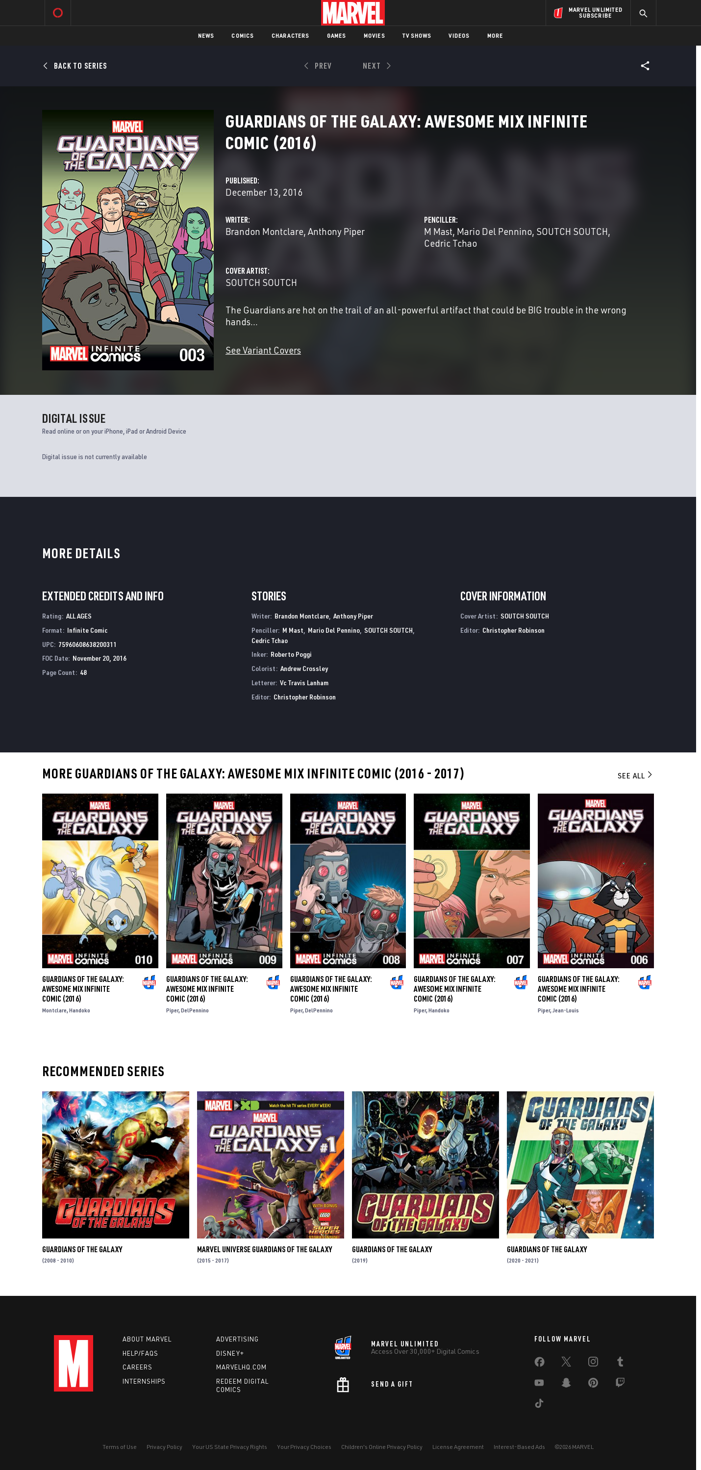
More (495, 35)
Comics (242, 35)
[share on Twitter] (566, 1363)
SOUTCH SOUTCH (572, 231)
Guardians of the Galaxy (82, 1249)
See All (636, 775)
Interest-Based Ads (519, 1446)
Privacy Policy (164, 1446)
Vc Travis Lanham (304, 682)
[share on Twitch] (620, 1385)
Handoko (79, 1010)
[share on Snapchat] (566, 1385)
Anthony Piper (336, 231)
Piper (172, 1010)
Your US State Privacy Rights (229, 1446)
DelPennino (195, 1010)
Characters (290, 35)
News (206, 35)
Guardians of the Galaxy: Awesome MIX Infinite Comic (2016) (83, 989)
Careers (137, 1367)
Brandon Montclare (264, 231)
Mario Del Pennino (494, 231)
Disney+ (230, 1353)
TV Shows (416, 35)
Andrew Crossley (304, 668)
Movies (374, 35)
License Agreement (458, 1446)
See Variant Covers (263, 350)
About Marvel (147, 1339)
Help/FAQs (140, 1353)
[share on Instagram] (593, 1363)
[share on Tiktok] (539, 1405)
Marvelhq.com (241, 1367)
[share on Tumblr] (620, 1363)
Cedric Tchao (450, 243)
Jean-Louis (565, 1010)
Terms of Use (119, 1446)
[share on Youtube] (539, 1385)
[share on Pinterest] (593, 1385)
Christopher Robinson (305, 697)
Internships (144, 1381)
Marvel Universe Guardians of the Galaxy (264, 1249)
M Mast (438, 231)
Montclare (54, 1010)
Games (336, 35)
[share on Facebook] (539, 1364)
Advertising (237, 1339)
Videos (459, 35)
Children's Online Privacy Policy (382, 1446)
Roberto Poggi (291, 654)
